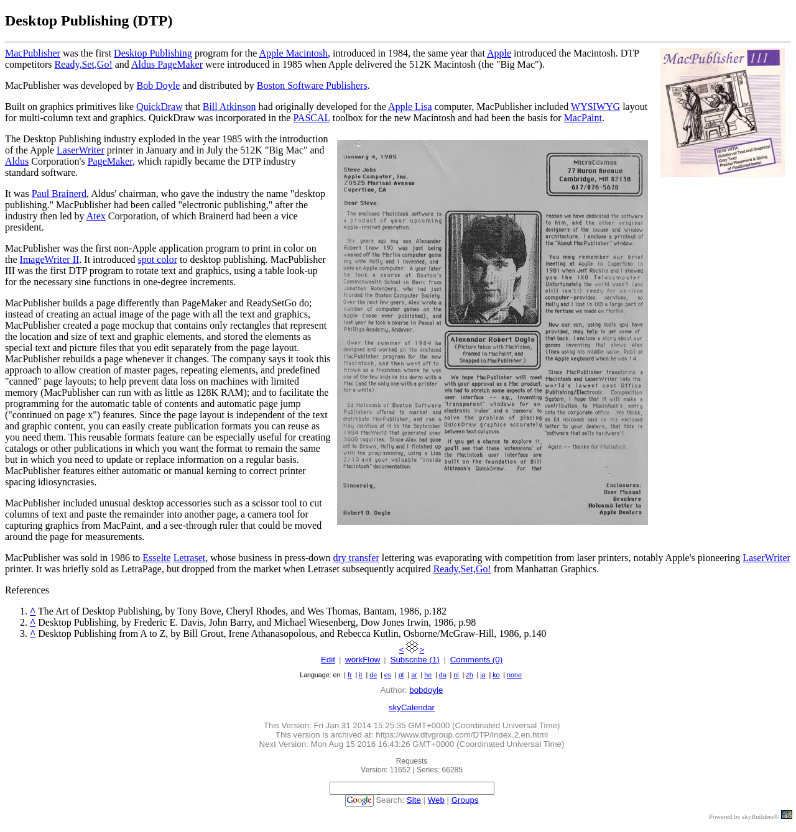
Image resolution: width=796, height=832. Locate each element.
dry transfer (356, 557)
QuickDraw (159, 106)
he (428, 675)
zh (469, 675)
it (360, 675)
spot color (158, 259)
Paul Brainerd (59, 193)
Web (436, 800)
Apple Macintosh (293, 53)
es (387, 675)
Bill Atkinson (229, 106)
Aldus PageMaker (167, 64)
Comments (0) (476, 659)
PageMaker (110, 161)
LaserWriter (80, 150)
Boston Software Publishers (312, 85)
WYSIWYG (595, 106)
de (373, 675)
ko (496, 675)
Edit (328, 659)
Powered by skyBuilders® (744, 816)
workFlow (362, 659)
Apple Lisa (410, 106)
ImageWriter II (50, 259)
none (514, 675)
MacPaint (583, 117)
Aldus (17, 161)
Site (414, 800)
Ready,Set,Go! (84, 64)
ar (414, 675)
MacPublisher (32, 53)
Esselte (156, 557)
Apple (499, 53)
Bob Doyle (158, 85)
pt (401, 675)
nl (455, 675)
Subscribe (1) (415, 659)
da (443, 675)
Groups (465, 800)
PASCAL (311, 117)
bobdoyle (426, 690)
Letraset (190, 557)
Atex (96, 216)
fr (350, 675)
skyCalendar (412, 707)
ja (482, 675)
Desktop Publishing (153, 53)
